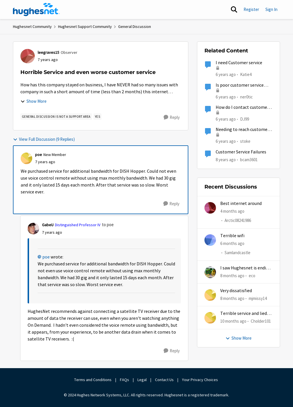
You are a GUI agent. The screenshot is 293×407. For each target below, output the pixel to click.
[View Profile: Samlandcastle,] (210, 240)
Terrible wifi (232, 236)
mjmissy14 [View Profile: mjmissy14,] (258, 298)
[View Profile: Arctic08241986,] (210, 208)
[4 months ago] (232, 211)
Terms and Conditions (93, 379)
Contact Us (164, 379)
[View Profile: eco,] (210, 272)
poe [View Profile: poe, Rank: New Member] (38, 154)
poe (46, 257)
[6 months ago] (232, 243)
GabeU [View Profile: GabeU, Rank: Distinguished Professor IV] (47, 224)
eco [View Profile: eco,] (252, 275)
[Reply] (171, 117)
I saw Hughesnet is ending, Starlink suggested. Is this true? (246, 268)
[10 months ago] (233, 321)
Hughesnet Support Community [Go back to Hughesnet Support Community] (85, 26)
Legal (142, 379)
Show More (33, 101)
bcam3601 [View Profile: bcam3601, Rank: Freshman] (249, 159)
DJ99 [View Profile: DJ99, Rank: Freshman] (244, 119)
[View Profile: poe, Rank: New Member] (26, 158)
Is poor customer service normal (240, 85)
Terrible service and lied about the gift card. (243, 314)
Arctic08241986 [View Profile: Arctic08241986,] (238, 220)
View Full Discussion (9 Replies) (44, 139)
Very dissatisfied (236, 291)
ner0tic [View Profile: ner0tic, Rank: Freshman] (246, 96)
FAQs (124, 379)
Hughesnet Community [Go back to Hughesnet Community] (32, 26)
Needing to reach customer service (242, 130)
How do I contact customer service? (242, 107)
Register (251, 9)
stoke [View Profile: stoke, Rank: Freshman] (245, 141)
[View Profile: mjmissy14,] (210, 295)
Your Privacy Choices (200, 379)
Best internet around (241, 203)
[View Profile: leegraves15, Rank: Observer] (27, 56)
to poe (108, 224)
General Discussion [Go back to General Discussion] (134, 26)
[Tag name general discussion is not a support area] (56, 116)
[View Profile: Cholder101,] (210, 318)
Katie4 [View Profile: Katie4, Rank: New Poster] (246, 74)
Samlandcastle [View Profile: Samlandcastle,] (237, 252)
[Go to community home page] (36, 9)
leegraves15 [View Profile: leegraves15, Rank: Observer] (48, 52)
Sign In (271, 9)
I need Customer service (239, 63)
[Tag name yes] (97, 116)
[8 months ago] (232, 276)
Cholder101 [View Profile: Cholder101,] (261, 321)
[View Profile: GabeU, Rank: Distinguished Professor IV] (33, 228)
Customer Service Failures (241, 152)
